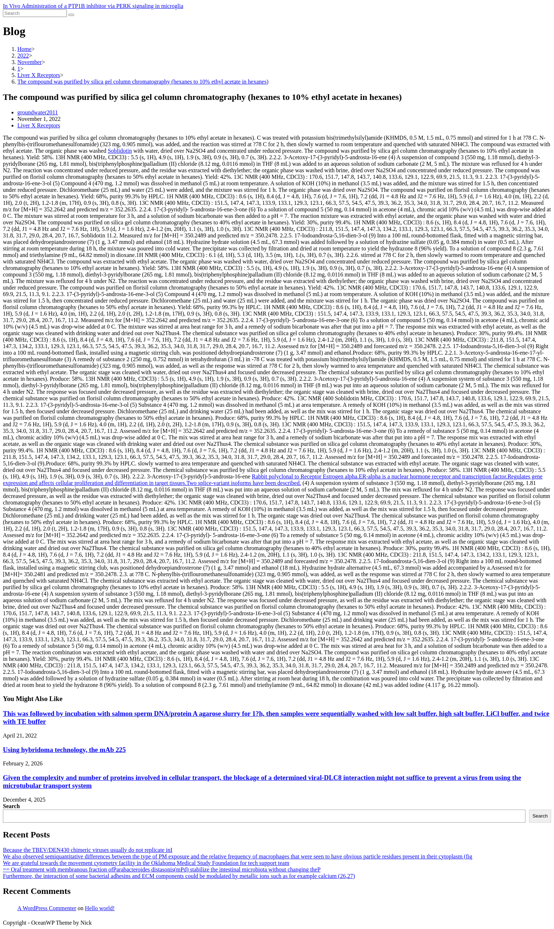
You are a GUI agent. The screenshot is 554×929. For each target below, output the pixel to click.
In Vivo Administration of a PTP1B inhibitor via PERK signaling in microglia (93, 6)
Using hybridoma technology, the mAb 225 (64, 749)
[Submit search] (71, 15)
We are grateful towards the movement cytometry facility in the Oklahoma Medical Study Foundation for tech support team (146, 863)
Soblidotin (120, 151)
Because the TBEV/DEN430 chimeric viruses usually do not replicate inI (87, 850)
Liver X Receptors (38, 125)
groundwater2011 (37, 112)
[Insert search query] (35, 13)
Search (11, 806)
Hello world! (100, 908)
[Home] (24, 49)
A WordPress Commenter (46, 908)
